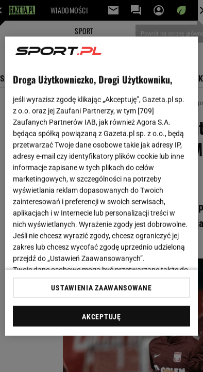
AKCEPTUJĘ (101, 317)
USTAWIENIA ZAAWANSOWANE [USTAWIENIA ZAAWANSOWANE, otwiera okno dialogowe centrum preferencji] (101, 288)
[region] (101, 186)
